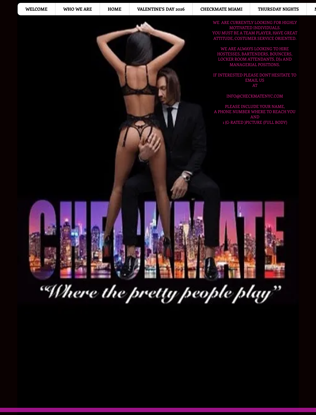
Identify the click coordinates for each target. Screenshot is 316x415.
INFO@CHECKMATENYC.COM (254, 96)
